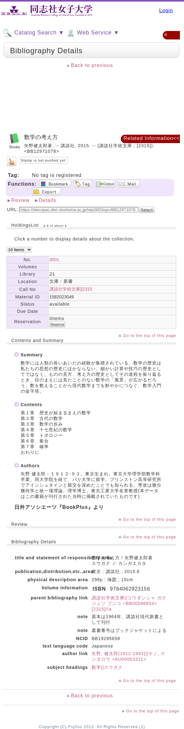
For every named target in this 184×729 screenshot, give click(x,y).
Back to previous (92, 65)
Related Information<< (152, 138)
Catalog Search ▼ (33, 33)
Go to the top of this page (149, 335)
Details (47, 200)
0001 (54, 259)
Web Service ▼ (92, 33)
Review (20, 200)
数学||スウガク (107, 667)
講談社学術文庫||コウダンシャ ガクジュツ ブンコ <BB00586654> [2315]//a (129, 603)
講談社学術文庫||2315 (70, 289)
